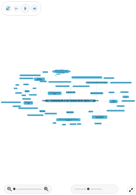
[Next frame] (34, 8)
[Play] (25, 8)
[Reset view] (8, 8)
